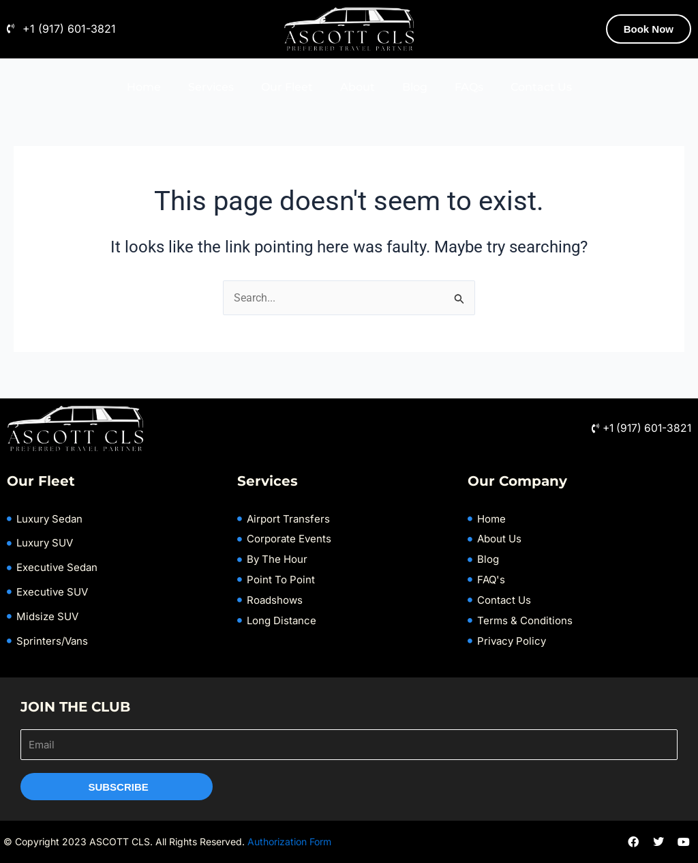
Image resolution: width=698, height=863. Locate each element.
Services (211, 87)
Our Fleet (287, 87)
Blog (414, 87)
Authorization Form (289, 841)
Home (144, 87)
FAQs (469, 87)
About (357, 87)
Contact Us (541, 87)
